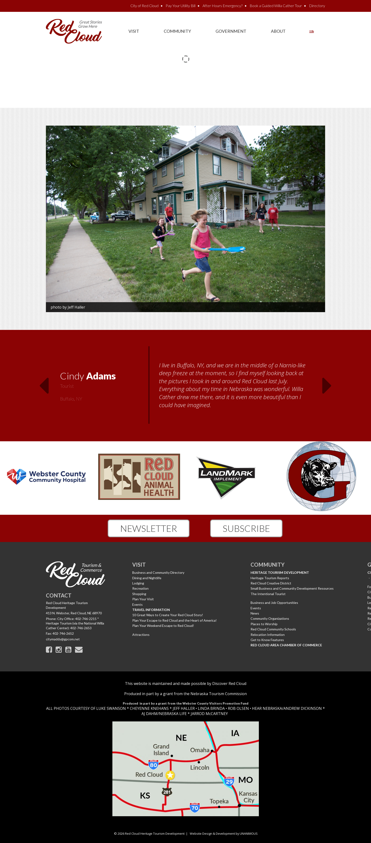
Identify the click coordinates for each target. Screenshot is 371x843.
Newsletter (148, 528)
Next (327, 383)
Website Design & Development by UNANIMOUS (224, 833)
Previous (44, 383)
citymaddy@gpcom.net (63, 639)
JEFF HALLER (183, 708)
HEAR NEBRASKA (267, 708)
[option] (185, 385)
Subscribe (246, 528)
